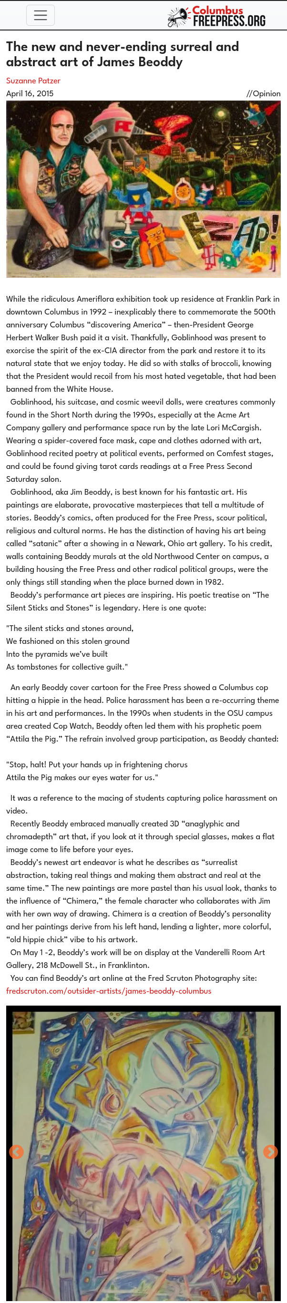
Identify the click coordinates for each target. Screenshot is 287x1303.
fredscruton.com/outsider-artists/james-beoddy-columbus (109, 991)
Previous (16, 1153)
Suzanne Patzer (33, 81)
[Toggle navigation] (40, 15)
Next (271, 1153)
